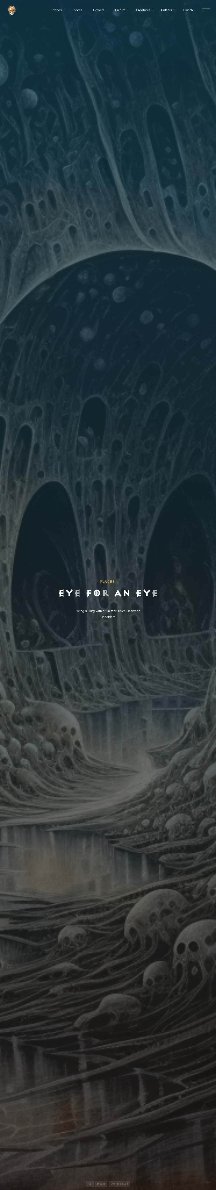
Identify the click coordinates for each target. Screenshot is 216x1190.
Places (107, 582)
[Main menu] (206, 10)
